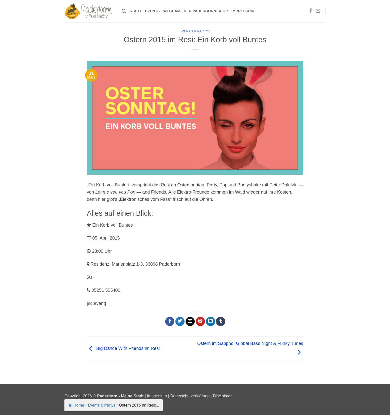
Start (135, 11)
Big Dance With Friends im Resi (123, 348)
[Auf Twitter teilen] (180, 321)
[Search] (124, 11)
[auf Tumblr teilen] (220, 321)
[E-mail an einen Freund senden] (190, 321)
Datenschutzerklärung (189, 396)
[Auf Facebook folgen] (310, 11)
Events (152, 11)
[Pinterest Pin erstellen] (200, 321)
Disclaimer (222, 396)
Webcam (171, 11)
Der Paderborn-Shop (206, 11)
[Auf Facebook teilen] (169, 321)
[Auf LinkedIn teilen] (210, 321)
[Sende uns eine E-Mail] (318, 11)
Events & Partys (195, 31)
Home (76, 405)
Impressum (242, 11)
